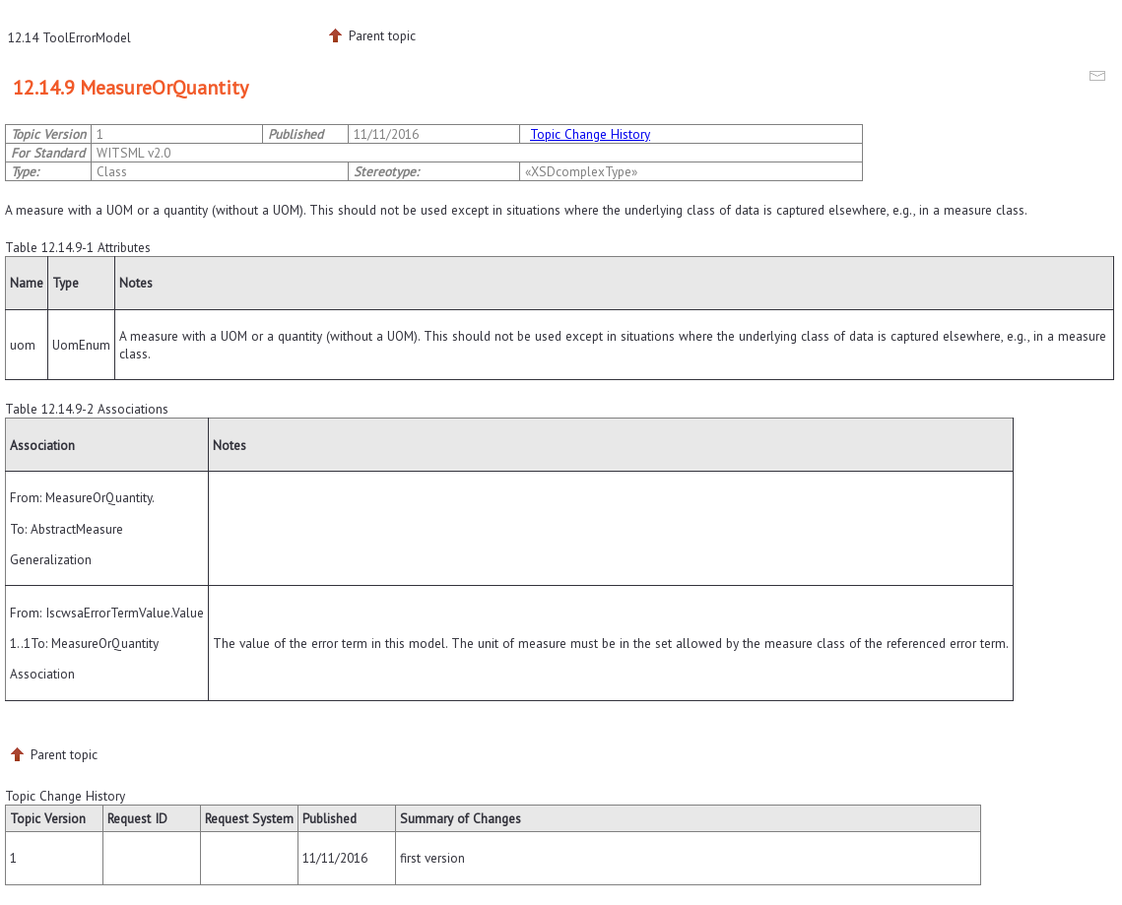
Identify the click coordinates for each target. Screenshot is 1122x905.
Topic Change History (590, 134)
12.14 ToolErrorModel (69, 37)
